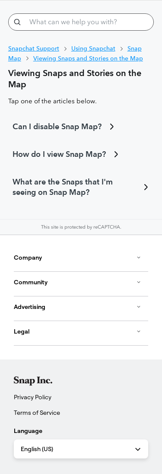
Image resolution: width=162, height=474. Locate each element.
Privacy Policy (32, 397)
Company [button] (77, 257)
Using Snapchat (93, 48)
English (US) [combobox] (81, 449)
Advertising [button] (77, 306)
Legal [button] (77, 331)
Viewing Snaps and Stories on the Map (88, 58)
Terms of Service (37, 413)
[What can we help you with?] (81, 22)
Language (28, 430)
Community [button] (77, 282)
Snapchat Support (33, 48)
